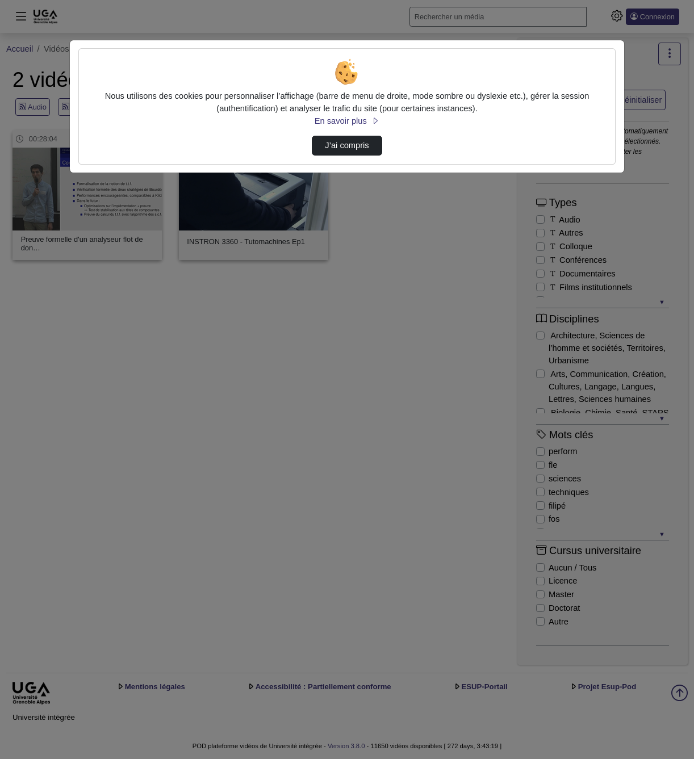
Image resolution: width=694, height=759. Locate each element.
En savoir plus (347, 121)
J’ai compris (347, 145)
